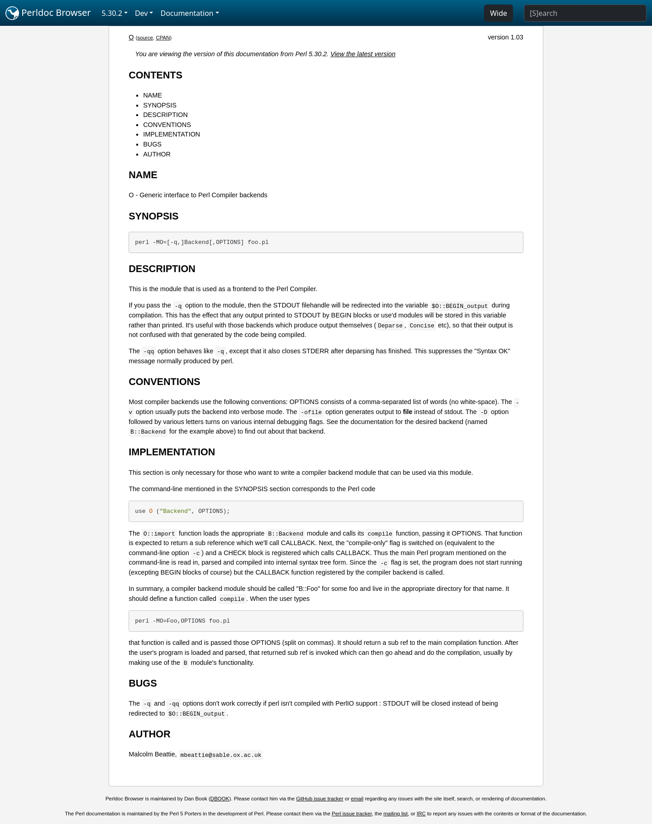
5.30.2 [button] (112, 13)
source (145, 37)
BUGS (152, 144)
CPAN (163, 37)
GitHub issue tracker (319, 798)
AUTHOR (157, 154)
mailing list (396, 813)
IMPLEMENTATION (171, 134)
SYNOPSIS (160, 105)
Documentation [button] (186, 13)
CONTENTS (155, 75)
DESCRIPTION (165, 114)
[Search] (585, 13)
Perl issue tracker (352, 813)
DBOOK (220, 798)
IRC (421, 813)
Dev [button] (141, 13)
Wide (498, 13)
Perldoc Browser (48, 13)
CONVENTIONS (167, 124)
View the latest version (363, 54)
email (357, 798)
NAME (152, 95)
